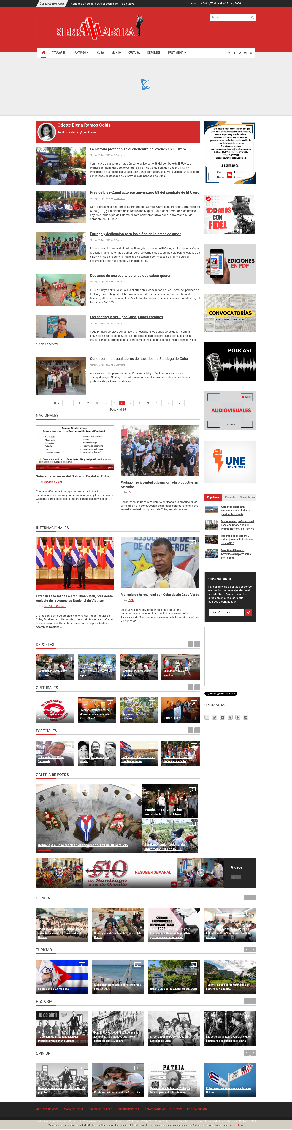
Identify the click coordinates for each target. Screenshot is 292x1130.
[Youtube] (251, 53)
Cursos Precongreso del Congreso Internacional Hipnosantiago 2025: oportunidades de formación (170, 933)
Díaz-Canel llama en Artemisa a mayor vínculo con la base (236, 554)
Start (57, 403)
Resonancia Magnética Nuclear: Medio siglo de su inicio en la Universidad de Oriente (60, 933)
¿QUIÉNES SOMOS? (47, 1109)
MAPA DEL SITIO (73, 1109)
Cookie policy (199, 1125)
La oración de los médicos (53, 988)
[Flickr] (245, 717)
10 (157, 403)
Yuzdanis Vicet (53, 482)
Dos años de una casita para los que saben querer (130, 275)
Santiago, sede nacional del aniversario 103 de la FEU (165, 847)
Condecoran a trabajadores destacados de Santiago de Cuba (139, 359)
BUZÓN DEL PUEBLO (100, 1109)
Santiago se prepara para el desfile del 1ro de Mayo (102, 3)
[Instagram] (245, 53)
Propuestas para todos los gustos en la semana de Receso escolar (53, 714)
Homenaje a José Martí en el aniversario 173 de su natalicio (83, 845)
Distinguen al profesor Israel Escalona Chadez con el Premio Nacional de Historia (237, 525)
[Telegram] (237, 717)
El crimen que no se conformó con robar (117, 1092)
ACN (131, 600)
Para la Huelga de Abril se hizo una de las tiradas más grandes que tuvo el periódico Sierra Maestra (116, 1036)
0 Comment (118, 155)
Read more (44, 849)
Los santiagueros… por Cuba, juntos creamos (126, 317)
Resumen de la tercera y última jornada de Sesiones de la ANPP (237, 539)
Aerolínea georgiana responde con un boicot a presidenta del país (235, 510)
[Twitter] (240, 53)
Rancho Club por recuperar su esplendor (173, 988)
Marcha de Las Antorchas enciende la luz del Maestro (164, 812)
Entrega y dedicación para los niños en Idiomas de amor (135, 234)
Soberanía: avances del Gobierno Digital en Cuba (72, 476)
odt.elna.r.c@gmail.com (81, 132)
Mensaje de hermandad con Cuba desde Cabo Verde (160, 595)
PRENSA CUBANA (197, 1109)
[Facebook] (234, 53)
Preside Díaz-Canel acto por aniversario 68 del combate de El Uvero (144, 192)
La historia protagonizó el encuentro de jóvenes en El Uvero (138, 149)
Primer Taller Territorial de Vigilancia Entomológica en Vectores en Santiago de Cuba (228, 933)
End (179, 403)
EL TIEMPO (176, 1109)
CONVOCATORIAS (155, 1109)
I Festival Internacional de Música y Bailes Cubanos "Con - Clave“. (95, 714)
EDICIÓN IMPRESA (128, 1109)
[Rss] (229, 53)
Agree (241, 1125)
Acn (130, 492)
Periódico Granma (55, 606)
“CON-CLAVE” (171, 718)
